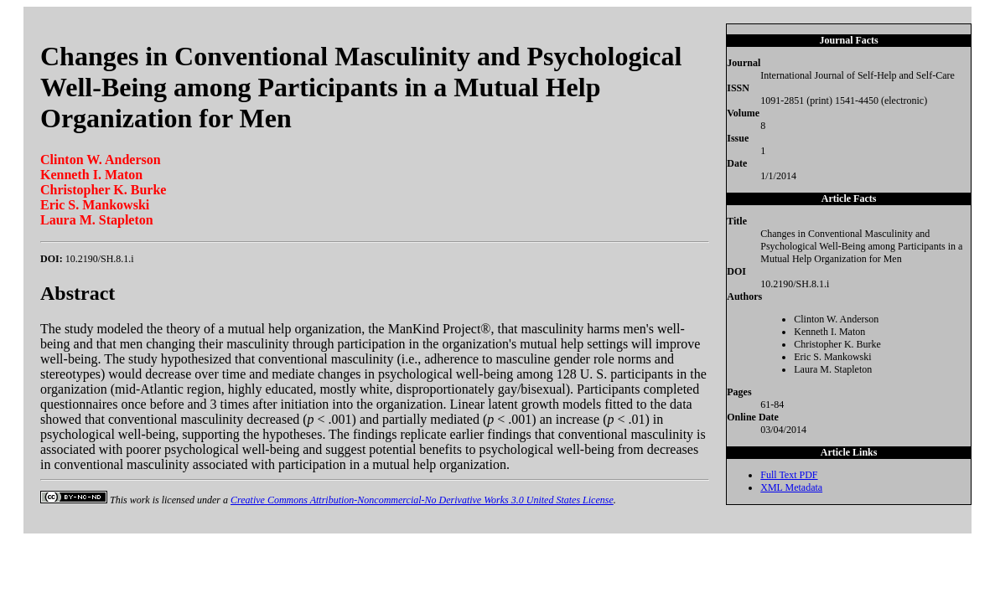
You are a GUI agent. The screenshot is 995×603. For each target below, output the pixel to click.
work (140, 500)
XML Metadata (791, 487)
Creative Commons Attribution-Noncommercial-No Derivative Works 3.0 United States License (422, 500)
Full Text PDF (788, 475)
